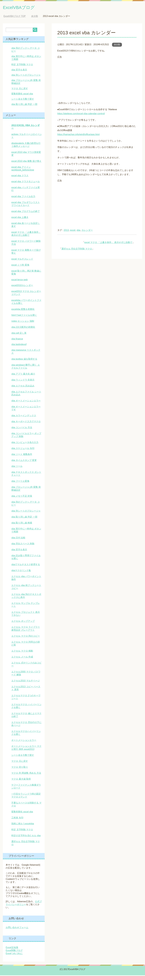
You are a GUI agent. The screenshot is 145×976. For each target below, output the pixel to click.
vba (78, 231)
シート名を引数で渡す (22, 99)
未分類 (117, 45)
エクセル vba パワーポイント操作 (26, 578)
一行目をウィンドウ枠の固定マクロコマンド (26, 796)
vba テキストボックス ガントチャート (26, 474)
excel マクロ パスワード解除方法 (25, 243)
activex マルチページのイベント (26, 136)
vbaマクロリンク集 (21, 571)
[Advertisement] (97, 80)
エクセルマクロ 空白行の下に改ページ (26, 724)
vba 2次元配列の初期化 (23, 328)
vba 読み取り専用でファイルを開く (25, 557)
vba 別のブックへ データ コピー (25, 504)
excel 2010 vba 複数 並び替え (26, 162)
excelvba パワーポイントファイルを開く (26, 302)
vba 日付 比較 (18, 538)
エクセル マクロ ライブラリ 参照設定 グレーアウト (25, 629)
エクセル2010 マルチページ (25, 681)
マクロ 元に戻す (19, 89)
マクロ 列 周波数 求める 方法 (26, 773)
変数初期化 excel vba (22, 94)
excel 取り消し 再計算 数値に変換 (26, 273)
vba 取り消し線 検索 (21, 523)
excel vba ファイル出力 (23, 197)
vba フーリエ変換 (20, 482)
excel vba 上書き (19, 218)
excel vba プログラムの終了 (25, 212)
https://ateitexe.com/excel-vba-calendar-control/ (81, 114)
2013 (66, 231)
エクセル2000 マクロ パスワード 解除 (25, 674)
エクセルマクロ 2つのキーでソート (25, 697)
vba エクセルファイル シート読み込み (26, 394)
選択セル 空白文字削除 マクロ (76, 249)
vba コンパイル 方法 (21, 428)
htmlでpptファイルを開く (24, 316)
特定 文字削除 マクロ (22, 65)
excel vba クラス (19, 176)
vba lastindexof (18, 345)
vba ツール (16, 467)
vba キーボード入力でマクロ (25, 422)
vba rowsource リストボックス (25, 352)
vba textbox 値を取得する (24, 359)
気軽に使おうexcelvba (22, 824)
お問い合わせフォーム (17, 928)
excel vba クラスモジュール (25, 182)
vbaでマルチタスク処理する (25, 565)
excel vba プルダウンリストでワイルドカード (25, 204)
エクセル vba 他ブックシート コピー (26, 587)
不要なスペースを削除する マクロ (26, 805)
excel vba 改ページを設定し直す (25, 225)
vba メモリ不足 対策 (21, 496)
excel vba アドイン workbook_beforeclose (22, 169)
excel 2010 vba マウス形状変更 (26, 154)
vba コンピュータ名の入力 (24, 443)
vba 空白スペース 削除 (22, 544)
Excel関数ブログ (14, 951)
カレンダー (87, 231)
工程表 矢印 (17, 818)
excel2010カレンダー (22, 286)
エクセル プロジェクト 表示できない (25, 614)
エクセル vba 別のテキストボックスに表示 (26, 596)
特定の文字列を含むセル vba (25, 836)
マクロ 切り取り (19, 768)
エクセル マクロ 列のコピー (25, 636)
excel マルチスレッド (22, 259)
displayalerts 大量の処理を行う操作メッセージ (25, 145)
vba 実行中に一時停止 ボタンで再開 (26, 531)
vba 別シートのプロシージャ (25, 75)
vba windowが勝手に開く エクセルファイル (25, 367)
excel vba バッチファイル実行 (25, 189)
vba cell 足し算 (18, 333)
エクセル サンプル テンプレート (25, 605)
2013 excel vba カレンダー (25, 127)
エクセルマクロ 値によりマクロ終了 (26, 715)
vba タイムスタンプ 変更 (24, 461)
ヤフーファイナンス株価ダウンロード (26, 787)
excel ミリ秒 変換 (20, 265)
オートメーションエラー (23, 741)
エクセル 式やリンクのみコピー (26, 665)
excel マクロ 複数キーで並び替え (25, 252)
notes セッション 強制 (22, 322)
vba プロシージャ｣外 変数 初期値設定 (26, 489)
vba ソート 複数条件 (21, 455)
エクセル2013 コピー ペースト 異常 (25, 688)
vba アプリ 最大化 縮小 (23, 374)
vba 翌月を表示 (19, 70)
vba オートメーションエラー (25, 401)
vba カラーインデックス (23, 416)
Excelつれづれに (14, 954)
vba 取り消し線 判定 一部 (24, 105)
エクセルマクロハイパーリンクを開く (26, 733)
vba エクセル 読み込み (22, 386)
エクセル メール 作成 (22, 657)
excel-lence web (19, 280)
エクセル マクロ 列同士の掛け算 (25, 644)
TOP (15, 17)
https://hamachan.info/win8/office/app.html (78, 135)
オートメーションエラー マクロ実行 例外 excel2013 (26, 748)
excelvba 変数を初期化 (23, 310)
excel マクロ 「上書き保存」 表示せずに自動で (108, 243)
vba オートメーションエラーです (25, 408)
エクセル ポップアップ (23, 622)
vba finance (17, 339)
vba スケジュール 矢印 (22, 449)
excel (72, 231)
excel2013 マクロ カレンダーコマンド (26, 293)
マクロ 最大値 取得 (21, 779)
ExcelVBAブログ (22, 7)
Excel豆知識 (12, 948)
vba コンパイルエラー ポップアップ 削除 (26, 435)
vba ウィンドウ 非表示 (22, 380)
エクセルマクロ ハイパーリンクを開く (26, 706)
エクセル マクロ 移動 (22, 651)
